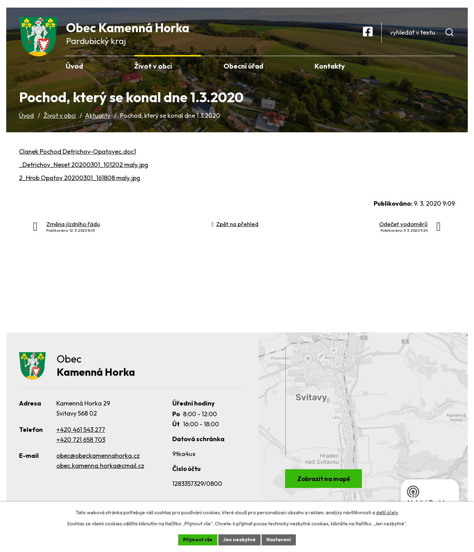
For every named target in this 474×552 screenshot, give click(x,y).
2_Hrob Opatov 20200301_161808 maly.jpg (79, 178)
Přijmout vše (197, 539)
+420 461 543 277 (80, 430)
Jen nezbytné (239, 539)
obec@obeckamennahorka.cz (98, 456)
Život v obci (60, 115)
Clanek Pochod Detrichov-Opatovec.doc (76, 151)
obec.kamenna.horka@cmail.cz (100, 466)
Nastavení (278, 539)
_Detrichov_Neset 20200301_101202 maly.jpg (83, 165)
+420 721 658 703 (80, 440)
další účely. (387, 512)
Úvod (26, 115)
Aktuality (97, 115)
